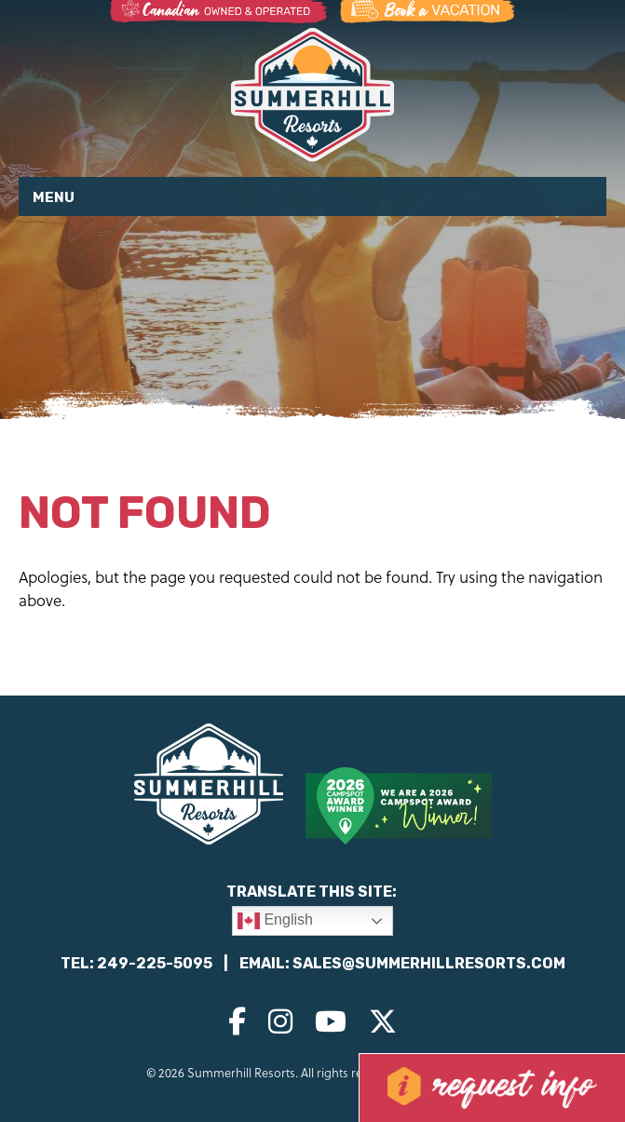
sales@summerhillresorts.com (428, 963)
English (275, 921)
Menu (54, 197)
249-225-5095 (154, 963)
